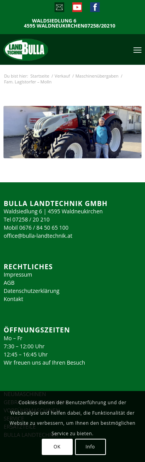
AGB (8, 282)
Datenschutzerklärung (31, 290)
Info (90, 446)
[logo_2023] (42, 49)
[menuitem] (137, 49)
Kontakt (13, 299)
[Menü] (137, 49)
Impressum (17, 274)
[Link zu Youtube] (76, 9)
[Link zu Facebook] (94, 9)
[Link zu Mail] (59, 9)
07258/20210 (100, 25)
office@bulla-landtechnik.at (37, 235)
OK (57, 446)
